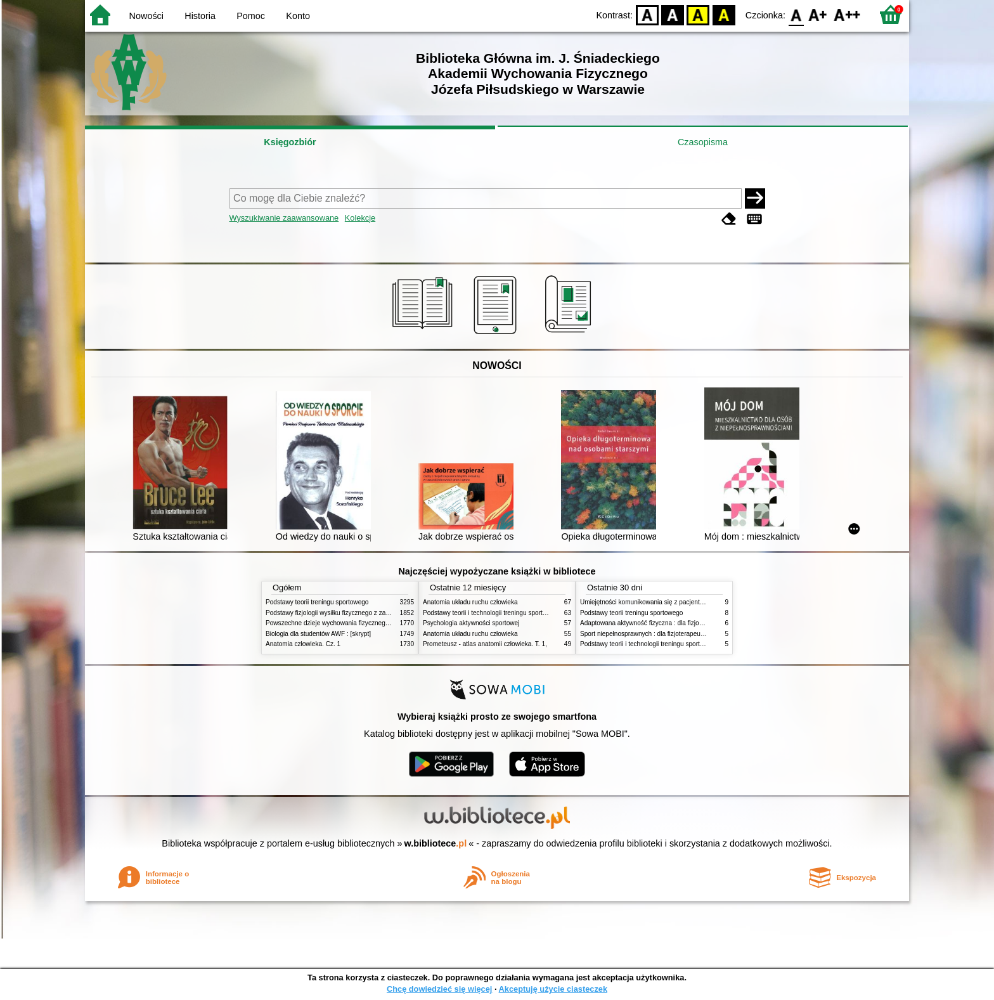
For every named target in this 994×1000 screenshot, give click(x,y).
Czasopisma (703, 142)
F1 (818, 14)
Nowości (146, 16)
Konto (298, 16)
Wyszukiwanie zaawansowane (284, 218)
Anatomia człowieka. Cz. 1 (303, 643)
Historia (200, 16)
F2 (847, 14)
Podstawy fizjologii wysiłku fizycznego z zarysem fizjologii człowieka (361, 612)
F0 (796, 14)
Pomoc (250, 16)
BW (672, 14)
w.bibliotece (435, 843)
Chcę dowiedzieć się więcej (439, 989)
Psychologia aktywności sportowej (471, 623)
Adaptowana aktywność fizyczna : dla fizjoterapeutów (655, 623)
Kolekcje (360, 218)
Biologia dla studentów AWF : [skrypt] (318, 633)
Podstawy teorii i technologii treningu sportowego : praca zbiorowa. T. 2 (523, 612)
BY (723, 14)
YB (698, 14)
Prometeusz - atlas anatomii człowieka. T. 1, (485, 643)
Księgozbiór (290, 142)
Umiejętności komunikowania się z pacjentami (645, 602)
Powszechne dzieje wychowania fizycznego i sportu (338, 623)
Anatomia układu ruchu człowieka (470, 602)
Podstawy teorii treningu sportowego (317, 602)
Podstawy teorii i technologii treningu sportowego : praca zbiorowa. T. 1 (680, 643)
